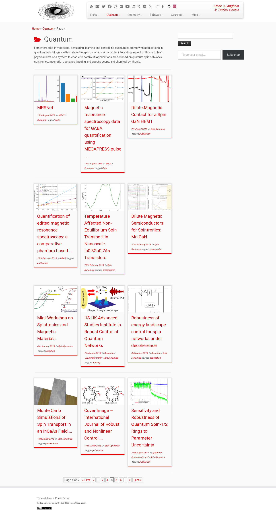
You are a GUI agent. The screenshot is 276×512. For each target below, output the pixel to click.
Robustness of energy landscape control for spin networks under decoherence (148, 331)
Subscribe (233, 54)
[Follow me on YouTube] (128, 6)
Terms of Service (45, 498)
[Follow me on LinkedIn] (134, 6)
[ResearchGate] (158, 6)
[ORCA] (170, 6)
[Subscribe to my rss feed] (93, 6)
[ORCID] (146, 6)
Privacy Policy (62, 498)
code (57, 120)
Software (157, 15)
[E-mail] (99, 6)
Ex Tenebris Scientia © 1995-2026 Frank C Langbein (61, 503)
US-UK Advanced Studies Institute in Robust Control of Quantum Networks (102, 331)
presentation (109, 270)
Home (36, 28)
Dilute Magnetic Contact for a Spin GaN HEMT (148, 114)
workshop (50, 351)
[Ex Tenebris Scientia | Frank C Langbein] (56, 11)
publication (144, 134)
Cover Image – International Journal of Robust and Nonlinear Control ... (101, 424)
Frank (94, 15)
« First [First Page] (86, 480)
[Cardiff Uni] (176, 6)
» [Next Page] (130, 480)
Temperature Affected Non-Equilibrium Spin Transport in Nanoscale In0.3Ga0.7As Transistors (100, 237)
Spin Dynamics (158, 129)
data (104, 168)
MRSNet (45, 107)
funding (96, 362)
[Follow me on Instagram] (117, 6)
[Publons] (164, 6)
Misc (195, 15)
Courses (177, 15)
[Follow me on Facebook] (111, 6)
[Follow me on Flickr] (122, 6)
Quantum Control (93, 358)
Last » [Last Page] (137, 480)
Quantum (113, 15)
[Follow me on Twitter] (105, 6)
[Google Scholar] (152, 6)
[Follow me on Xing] (140, 6)
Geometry (134, 15)
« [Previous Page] (93, 480)
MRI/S (61, 115)
